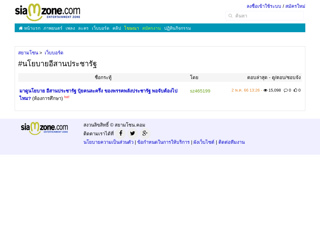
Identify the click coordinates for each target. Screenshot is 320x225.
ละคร (83, 28)
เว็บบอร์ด (100, 28)
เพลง (70, 28)
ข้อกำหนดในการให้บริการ (163, 142)
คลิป (116, 28)
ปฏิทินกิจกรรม (177, 28)
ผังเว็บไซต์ (203, 142)
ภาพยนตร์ (52, 28)
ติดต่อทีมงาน (231, 142)
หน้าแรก (29, 28)
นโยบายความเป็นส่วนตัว (108, 142)
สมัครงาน (151, 28)
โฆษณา (131, 28)
